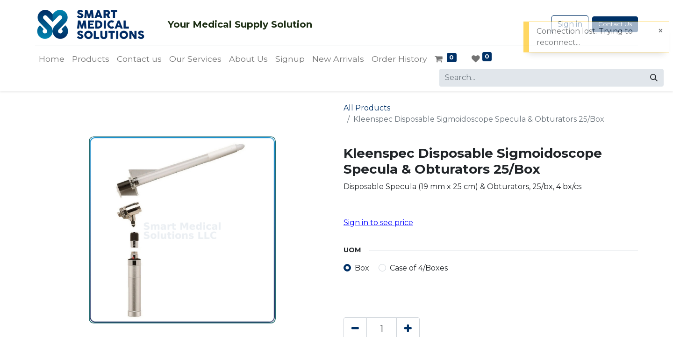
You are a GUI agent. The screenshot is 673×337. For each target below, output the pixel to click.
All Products (367, 107)
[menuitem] (51, 59)
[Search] (654, 78)
